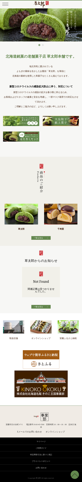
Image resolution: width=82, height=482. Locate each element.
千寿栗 (61, 217)
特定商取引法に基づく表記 (41, 455)
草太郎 (21, 217)
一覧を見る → (41, 238)
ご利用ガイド (41, 448)
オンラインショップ (40, 337)
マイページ (41, 441)
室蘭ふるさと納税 (68, 337)
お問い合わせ (41, 468)
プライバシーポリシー (41, 461)
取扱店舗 (13, 337)
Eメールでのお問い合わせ (29, 432)
